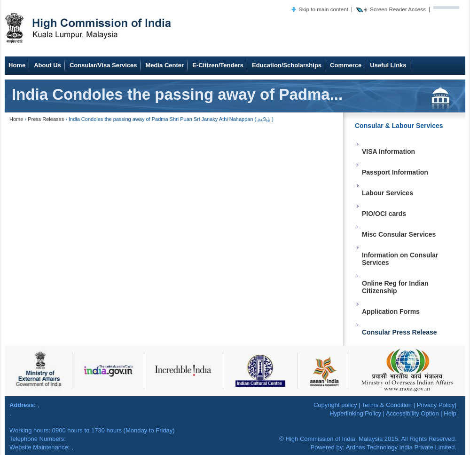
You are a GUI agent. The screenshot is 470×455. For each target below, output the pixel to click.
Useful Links (388, 65)
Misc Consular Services (399, 234)
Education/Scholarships (286, 65)
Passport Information (395, 172)
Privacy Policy (436, 404)
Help (450, 413)
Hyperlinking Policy (355, 413)
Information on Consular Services (400, 258)
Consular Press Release (399, 332)
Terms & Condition (387, 404)
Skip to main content (323, 9)
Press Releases (46, 119)
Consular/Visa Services (103, 65)
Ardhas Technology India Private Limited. (401, 447)
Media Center (164, 65)
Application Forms (391, 311)
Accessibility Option (412, 413)
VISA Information (388, 151)
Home (16, 65)
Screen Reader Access (398, 9)
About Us (47, 65)
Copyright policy (335, 404)
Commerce (345, 65)
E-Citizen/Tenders (217, 65)
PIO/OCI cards (384, 213)
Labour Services (387, 193)
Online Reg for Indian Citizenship (395, 287)
